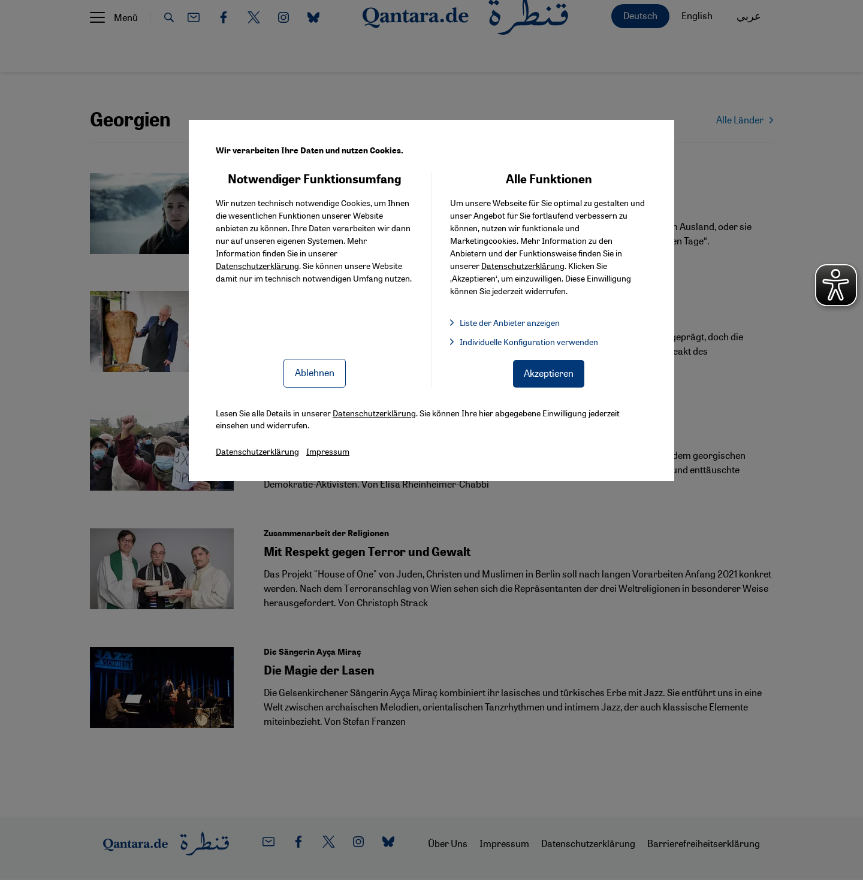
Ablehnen (314, 372)
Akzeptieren (549, 373)
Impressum (327, 451)
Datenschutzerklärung (257, 265)
